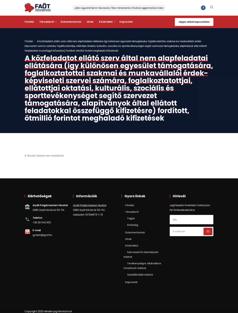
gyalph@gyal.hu (42, 235)
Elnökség (132, 225)
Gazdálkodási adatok (140, 274)
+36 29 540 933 (42, 222)
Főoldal (29, 22)
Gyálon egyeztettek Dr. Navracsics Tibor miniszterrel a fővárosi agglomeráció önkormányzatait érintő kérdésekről (135, 8)
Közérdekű (106, 22)
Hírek (90, 22)
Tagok (131, 218)
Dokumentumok (71, 22)
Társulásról (46, 22)
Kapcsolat (126, 22)
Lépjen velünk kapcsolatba (194, 21)
